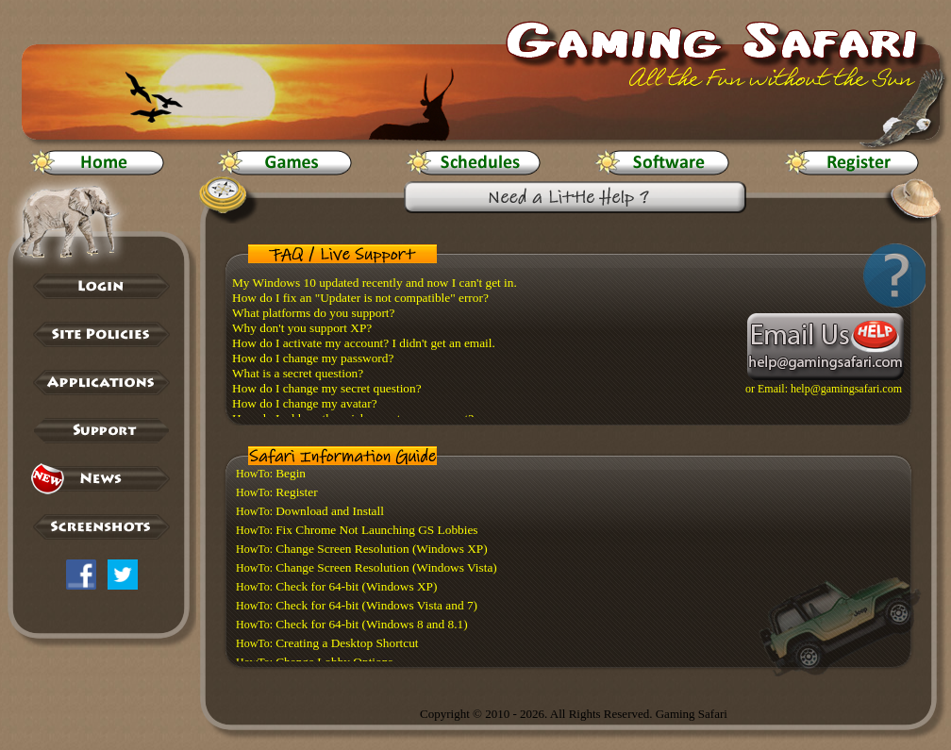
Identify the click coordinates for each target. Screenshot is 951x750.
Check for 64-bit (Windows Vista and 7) (376, 605)
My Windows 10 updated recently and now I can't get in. (374, 282)
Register (296, 492)
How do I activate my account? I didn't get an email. (363, 343)
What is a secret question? (297, 373)
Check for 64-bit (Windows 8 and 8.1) (371, 624)
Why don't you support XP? (302, 328)
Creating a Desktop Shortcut (346, 643)
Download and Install (329, 511)
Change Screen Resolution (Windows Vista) (386, 567)
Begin (290, 473)
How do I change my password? (312, 358)
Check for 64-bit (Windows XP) (356, 586)
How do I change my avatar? (304, 403)
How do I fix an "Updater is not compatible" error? (360, 298)
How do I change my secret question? (327, 388)
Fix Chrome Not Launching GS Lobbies (376, 530)
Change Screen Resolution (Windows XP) (381, 549)
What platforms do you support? (313, 313)
